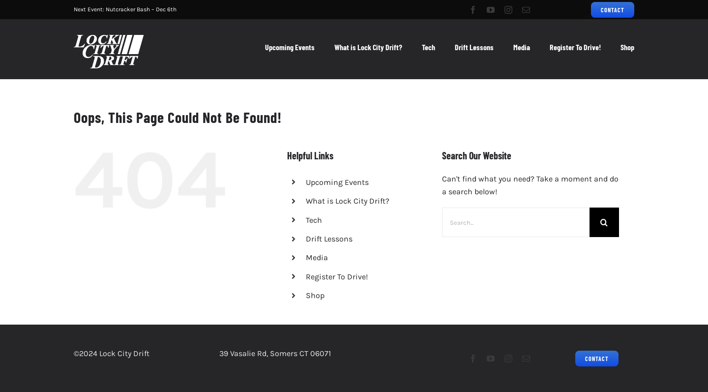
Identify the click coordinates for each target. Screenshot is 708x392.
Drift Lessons (329, 238)
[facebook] (473, 10)
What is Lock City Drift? (347, 201)
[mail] (526, 10)
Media (317, 257)
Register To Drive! (337, 276)
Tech (314, 220)
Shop (315, 295)
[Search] (604, 222)
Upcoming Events (337, 182)
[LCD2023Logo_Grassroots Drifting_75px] (109, 38)
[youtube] (491, 10)
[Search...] (516, 222)
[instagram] (508, 10)
